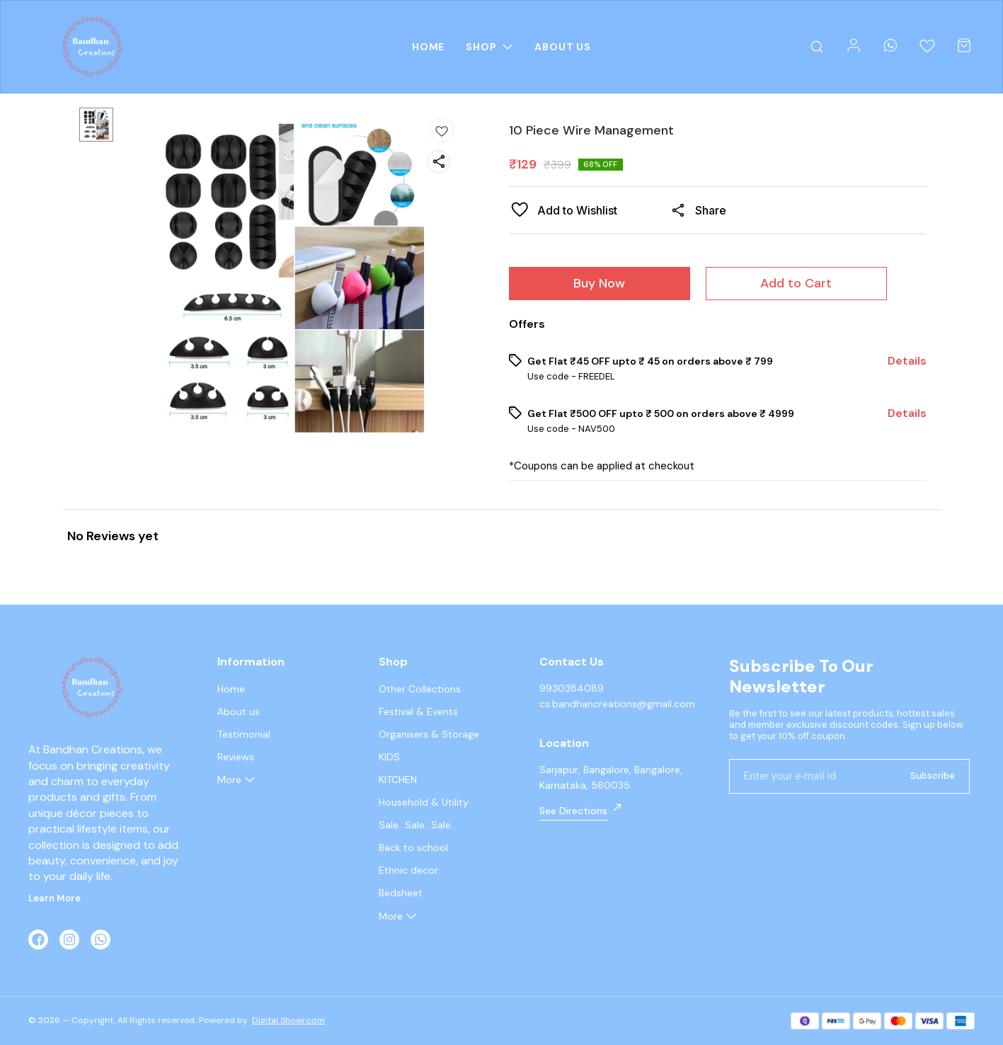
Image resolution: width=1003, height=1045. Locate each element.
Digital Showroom (288, 1020)
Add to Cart (796, 283)
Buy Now (599, 283)
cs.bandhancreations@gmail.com (617, 703)
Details (907, 361)
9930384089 (571, 688)
